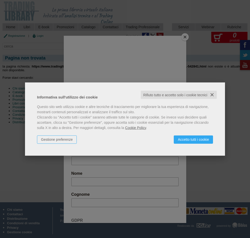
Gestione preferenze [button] (57, 139)
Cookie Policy (135, 128)
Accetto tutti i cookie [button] (193, 139)
